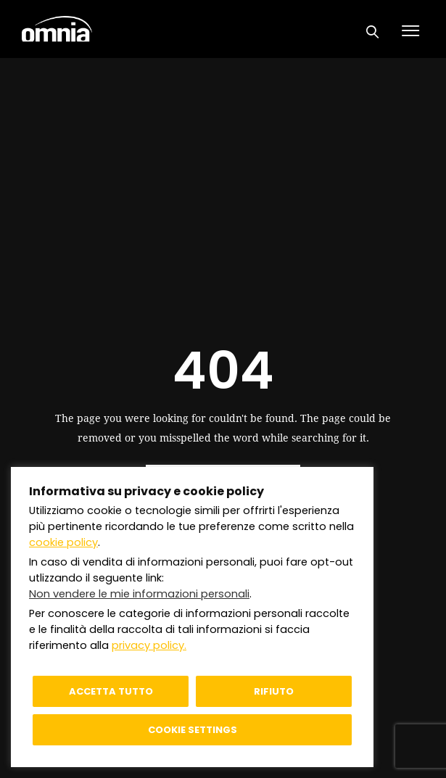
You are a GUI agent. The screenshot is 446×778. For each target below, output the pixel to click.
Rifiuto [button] (274, 691)
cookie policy (63, 542)
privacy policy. (149, 645)
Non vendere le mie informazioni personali (139, 594)
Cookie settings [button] (192, 730)
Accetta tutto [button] (111, 691)
